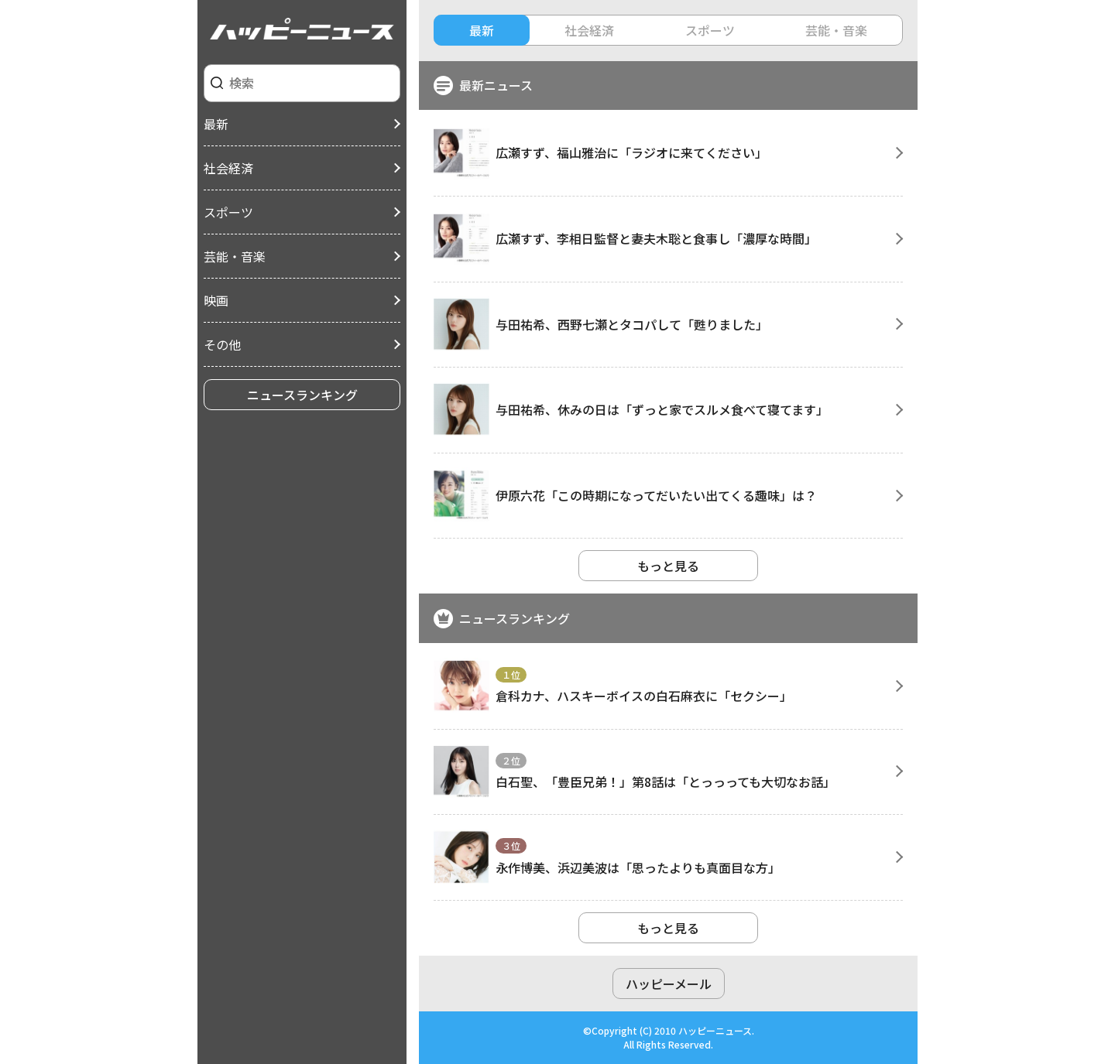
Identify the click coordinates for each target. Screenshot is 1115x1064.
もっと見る (668, 565)
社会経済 (228, 168)
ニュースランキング (302, 394)
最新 (216, 124)
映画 (216, 300)
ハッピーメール (669, 983)
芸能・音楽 (235, 256)
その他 (222, 344)
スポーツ (228, 212)
